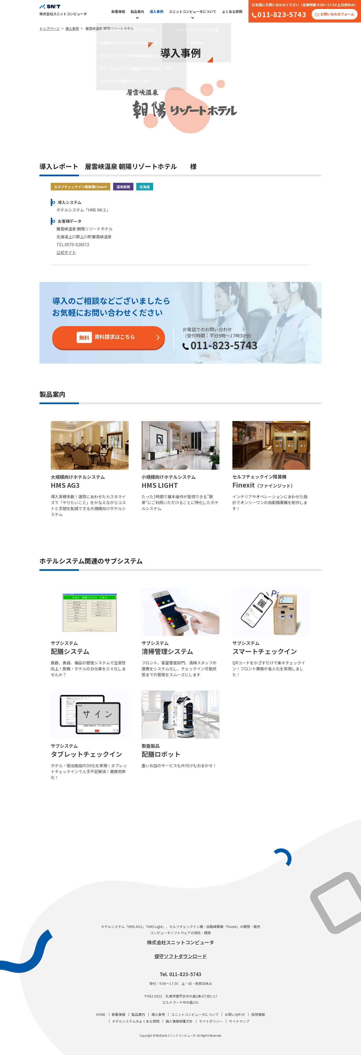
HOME (100, 1014)
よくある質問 (232, 11)
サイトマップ (239, 1021)
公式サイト (66, 252)
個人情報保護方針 (179, 1021)
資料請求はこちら (106, 337)
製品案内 (137, 11)
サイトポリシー (211, 1021)
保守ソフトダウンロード (180, 956)
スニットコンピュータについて (192, 11)
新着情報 (118, 11)
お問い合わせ (235, 1014)
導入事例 (156, 11)
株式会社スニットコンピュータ (180, 942)
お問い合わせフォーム (337, 14)
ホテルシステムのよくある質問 (135, 1021)
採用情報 (258, 1014)
